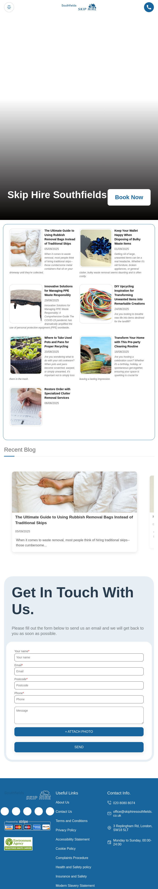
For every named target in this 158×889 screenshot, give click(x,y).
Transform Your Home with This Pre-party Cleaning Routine (129, 342)
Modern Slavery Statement (75, 886)
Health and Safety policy (73, 868)
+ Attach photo (79, 732)
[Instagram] (27, 812)
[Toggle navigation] (9, 7)
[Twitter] (16, 812)
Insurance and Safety (71, 877)
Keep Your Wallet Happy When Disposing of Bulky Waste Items (127, 237)
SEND (79, 748)
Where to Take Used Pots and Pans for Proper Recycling (58, 342)
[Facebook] (5, 812)
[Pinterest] (50, 812)
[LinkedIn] (39, 812)
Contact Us (64, 812)
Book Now (129, 197)
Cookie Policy (66, 849)
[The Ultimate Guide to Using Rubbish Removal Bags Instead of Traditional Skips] (79, 492)
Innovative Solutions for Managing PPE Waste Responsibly (58, 291)
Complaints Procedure (72, 858)
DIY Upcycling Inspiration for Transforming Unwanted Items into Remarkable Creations (129, 295)
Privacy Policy (66, 831)
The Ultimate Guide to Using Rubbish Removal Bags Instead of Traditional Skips (59, 237)
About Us (62, 803)
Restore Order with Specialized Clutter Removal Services (57, 393)
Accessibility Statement (73, 840)
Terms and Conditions (72, 821)
